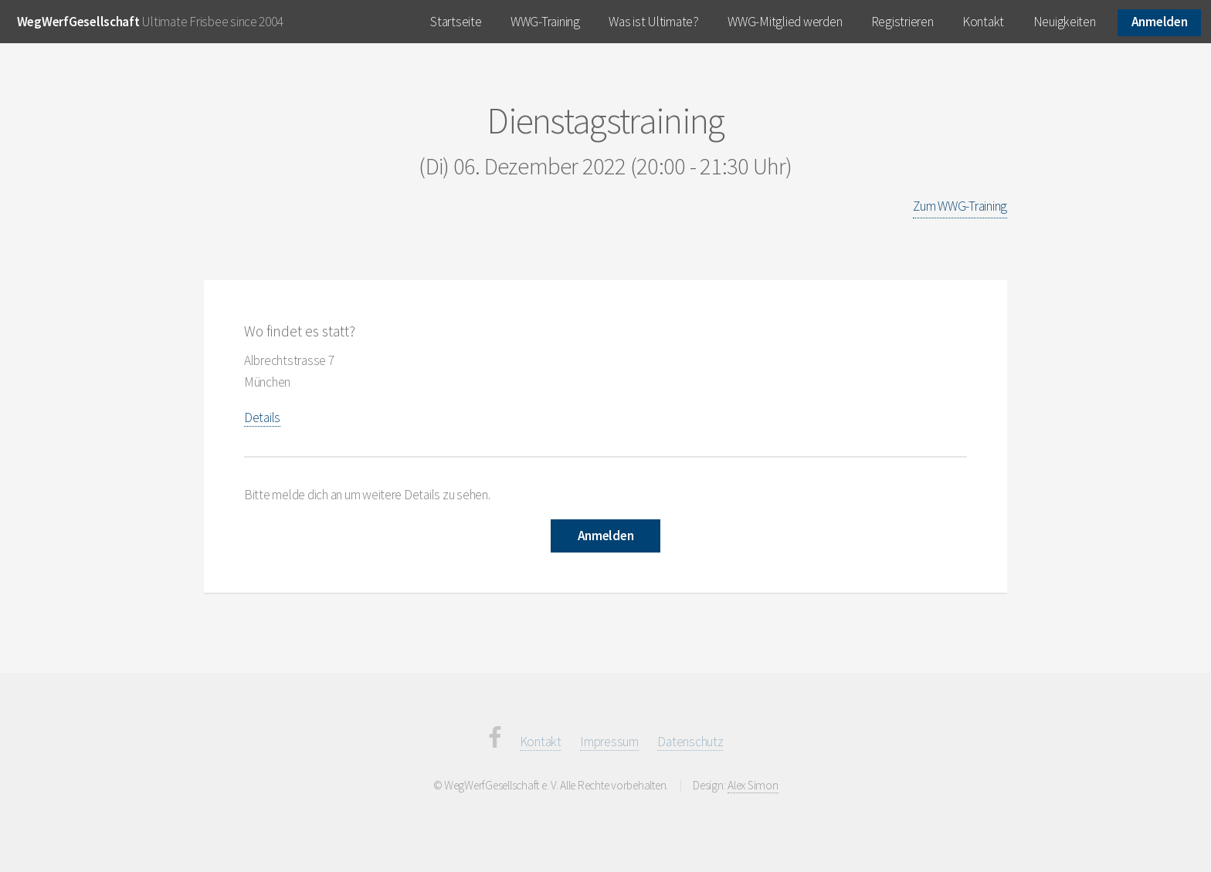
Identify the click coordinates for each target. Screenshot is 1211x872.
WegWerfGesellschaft (78, 21)
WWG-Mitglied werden (785, 21)
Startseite (455, 21)
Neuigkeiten (1064, 21)
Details (262, 417)
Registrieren (902, 21)
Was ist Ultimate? (654, 21)
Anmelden (1159, 21)
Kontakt (983, 21)
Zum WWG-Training (960, 206)
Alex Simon (753, 785)
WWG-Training (545, 21)
